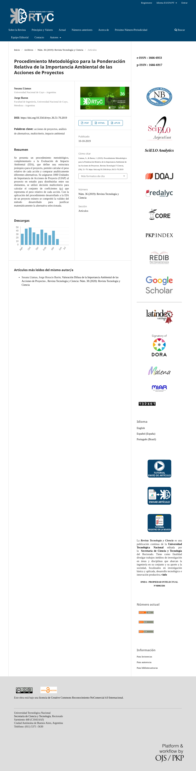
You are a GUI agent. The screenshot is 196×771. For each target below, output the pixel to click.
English (141, 428)
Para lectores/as (144, 656)
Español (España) (146, 433)
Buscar (180, 30)
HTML (101, 122)
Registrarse (146, 2)
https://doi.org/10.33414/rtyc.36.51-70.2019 (44, 117)
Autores (54, 37)
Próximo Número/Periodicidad (131, 30)
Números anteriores (82, 30)
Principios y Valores (42, 30)
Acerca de (103, 30)
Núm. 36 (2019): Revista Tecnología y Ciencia (60, 49)
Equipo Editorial (20, 37)
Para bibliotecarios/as (147, 667)
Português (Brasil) (146, 439)
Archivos (28, 49)
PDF (86, 122)
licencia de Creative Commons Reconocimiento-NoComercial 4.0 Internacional (81, 697)
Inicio (17, 49)
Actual (62, 30)
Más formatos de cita (93, 176)
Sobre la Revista (17, 30)
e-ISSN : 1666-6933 (149, 58)
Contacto (39, 37)
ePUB (117, 122)
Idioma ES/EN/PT (165, 2)
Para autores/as (144, 662)
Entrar (184, 2)
